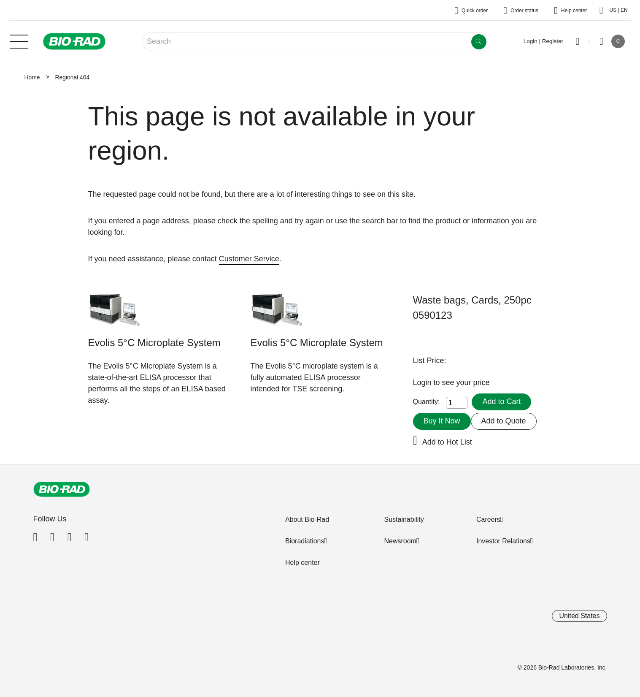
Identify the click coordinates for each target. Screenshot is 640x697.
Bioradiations (304, 541)
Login (423, 382)
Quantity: (426, 401)
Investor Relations (503, 541)
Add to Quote (503, 421)
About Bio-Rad (307, 519)
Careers (488, 519)
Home (32, 77)
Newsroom (400, 541)
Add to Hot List (447, 442)
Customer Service (249, 259)
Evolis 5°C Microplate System (154, 342)
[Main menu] (19, 40)
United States (579, 615)
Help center (302, 562)
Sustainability (404, 519)
